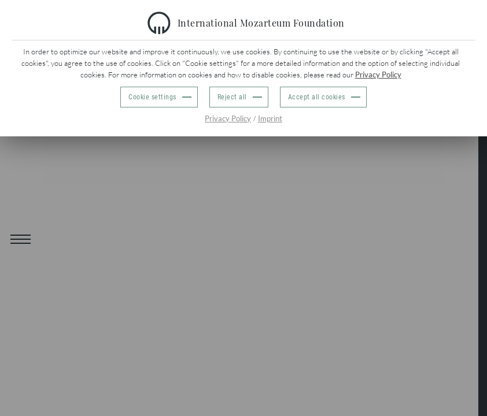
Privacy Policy (378, 74)
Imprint (270, 118)
